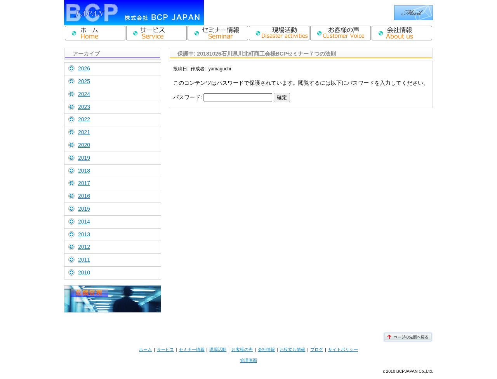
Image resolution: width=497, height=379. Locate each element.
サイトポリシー (343, 349)
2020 (84, 145)
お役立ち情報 (292, 349)
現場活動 (217, 349)
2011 (84, 260)
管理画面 (248, 360)
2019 (84, 158)
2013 (84, 234)
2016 (84, 196)
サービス (165, 349)
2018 (84, 171)
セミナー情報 (192, 349)
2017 (84, 183)
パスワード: (222, 97)
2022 (84, 119)
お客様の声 (242, 349)
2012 (84, 247)
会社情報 (266, 349)
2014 (84, 221)
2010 (84, 272)
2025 (84, 81)
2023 (84, 107)
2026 (84, 68)
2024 (84, 94)
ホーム (145, 349)
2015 (84, 209)
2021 (84, 132)
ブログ (316, 349)
